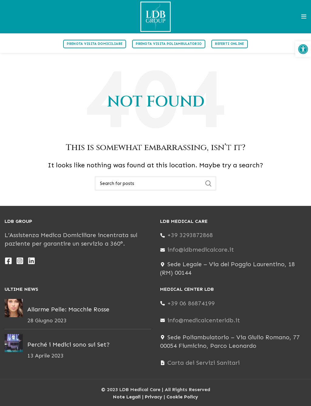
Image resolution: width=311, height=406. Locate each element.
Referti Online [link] (229, 44)
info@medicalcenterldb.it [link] (203, 320)
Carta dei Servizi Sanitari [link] (203, 362)
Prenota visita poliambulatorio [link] (169, 44)
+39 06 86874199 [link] (191, 303)
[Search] (155, 183)
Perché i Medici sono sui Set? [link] (68, 344)
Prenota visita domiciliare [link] (94, 44)
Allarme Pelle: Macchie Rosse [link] (68, 309)
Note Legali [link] (127, 397)
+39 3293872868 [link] (190, 235)
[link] (303, 49)
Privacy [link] (153, 397)
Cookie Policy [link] (182, 397)
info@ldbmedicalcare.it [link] (200, 249)
